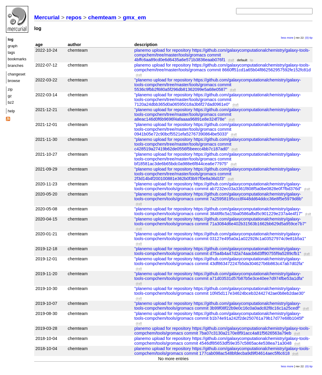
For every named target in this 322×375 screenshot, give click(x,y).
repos (73, 17)
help (11, 111)
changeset (16, 74)
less (283, 37)
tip (311, 37)
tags (11, 52)
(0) (307, 37)
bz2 (11, 102)
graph (13, 46)
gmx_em (134, 17)
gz (10, 96)
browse (14, 80)
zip (10, 89)
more (290, 37)
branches (15, 65)
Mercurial (46, 17)
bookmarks (17, 59)
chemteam (102, 17)
